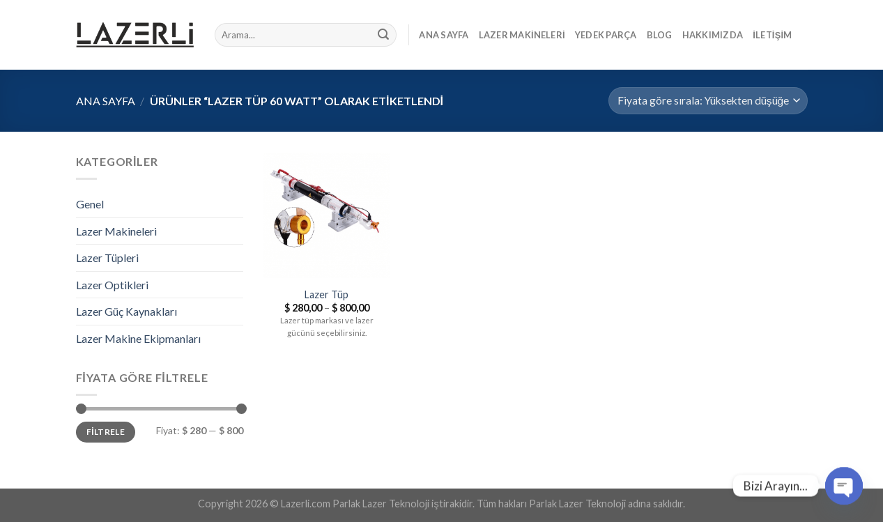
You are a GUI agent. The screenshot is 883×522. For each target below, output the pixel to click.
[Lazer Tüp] (326, 215)
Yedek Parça (606, 34)
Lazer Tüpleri (107, 257)
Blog (660, 34)
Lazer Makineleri (522, 34)
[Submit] (383, 35)
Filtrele (105, 432)
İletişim (772, 34)
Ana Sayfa (443, 34)
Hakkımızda (713, 34)
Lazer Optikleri (112, 284)
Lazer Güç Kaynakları (126, 311)
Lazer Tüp (326, 294)
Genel (90, 203)
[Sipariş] (707, 100)
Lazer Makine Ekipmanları (138, 338)
